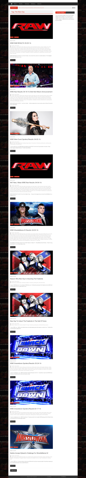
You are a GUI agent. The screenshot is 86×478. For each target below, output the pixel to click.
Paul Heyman (31, 368)
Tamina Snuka (44, 98)
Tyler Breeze (27, 52)
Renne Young (39, 368)
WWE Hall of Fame (42, 282)
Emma (21, 143)
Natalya (16, 50)
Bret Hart (45, 95)
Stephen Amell (16, 238)
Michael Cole (23, 413)
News (15, 3)
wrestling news (43, 143)
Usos (34, 190)
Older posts (14, 470)
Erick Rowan (37, 187)
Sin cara (21, 51)
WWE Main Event (19, 144)
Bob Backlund (35, 46)
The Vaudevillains (18, 52)
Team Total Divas (41, 238)
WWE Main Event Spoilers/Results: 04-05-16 (25, 139)
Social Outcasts (35, 98)
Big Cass (29, 46)
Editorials (33, 3)
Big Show (34, 233)
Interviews (27, 3)
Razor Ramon (36, 188)
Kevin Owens (16, 97)
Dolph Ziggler (31, 96)
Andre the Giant (21, 95)
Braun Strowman (40, 95)
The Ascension (33, 143)
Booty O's (36, 186)
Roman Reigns (35, 50)
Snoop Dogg (36, 237)
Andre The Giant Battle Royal (19, 233)
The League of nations (15, 239)
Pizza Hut (21, 50)
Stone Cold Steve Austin (24, 238)
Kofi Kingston (19, 368)
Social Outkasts (41, 237)
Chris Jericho (49, 46)
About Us (39, 3)
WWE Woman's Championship (18, 240)
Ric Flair (31, 50)
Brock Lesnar (48, 233)
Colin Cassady (17, 96)
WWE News (16, 37)
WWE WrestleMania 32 (26, 240)
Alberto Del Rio (17, 95)
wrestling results (42, 52)
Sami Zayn (42, 50)
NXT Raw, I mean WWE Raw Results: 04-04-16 (26, 182)
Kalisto (11, 368)
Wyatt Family (32, 240)
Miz (32, 97)
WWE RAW (46, 52)
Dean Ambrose (22, 96)
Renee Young (28, 50)
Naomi (36, 97)
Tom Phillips (23, 52)
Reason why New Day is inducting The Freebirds (26, 279)
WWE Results (17, 85)
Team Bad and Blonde (34, 238)
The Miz (47, 51)
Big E (32, 46)
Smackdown (25, 51)
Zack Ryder (14, 53)
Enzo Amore (39, 96)
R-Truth (24, 50)
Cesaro (42, 46)
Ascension (21, 367)
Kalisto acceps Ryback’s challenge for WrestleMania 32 (29, 453)
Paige (18, 50)
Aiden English (13, 46)
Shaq (25, 237)
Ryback (50, 368)
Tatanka (29, 238)
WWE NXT (17, 191)
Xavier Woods (25, 191)
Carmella (49, 186)
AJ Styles (17, 46)
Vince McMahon (38, 190)
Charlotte (44, 46)
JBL (40, 187)
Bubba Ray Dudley (26, 412)
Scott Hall (22, 189)
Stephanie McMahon (30, 51)
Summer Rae (40, 98)
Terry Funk (45, 238)
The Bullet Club (36, 51)
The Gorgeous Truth (42, 51)
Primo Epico (32, 188)
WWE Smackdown (27, 370)
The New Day (21, 99)
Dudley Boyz (35, 96)
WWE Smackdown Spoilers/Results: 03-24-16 (25, 363)
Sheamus (30, 98)
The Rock (27, 239)
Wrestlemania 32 (36, 52)
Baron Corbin (21, 46)
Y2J (35, 240)
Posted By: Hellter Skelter (15, 45)
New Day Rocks (27, 188)
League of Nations (21, 97)
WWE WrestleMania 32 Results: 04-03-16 (24, 230)
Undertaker (34, 99)
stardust (29, 143)
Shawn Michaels (32, 189)
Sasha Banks (46, 50)
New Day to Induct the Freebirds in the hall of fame (28, 321)
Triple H (20, 190)
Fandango (43, 96)
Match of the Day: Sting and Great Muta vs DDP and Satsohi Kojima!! (31, 7)
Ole (41, 97)
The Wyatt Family (16, 190)
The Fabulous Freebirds (25, 282)
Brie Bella (44, 233)
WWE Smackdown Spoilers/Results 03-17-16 (25, 409)
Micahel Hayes (19, 282)
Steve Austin (40, 189)
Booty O (39, 46)
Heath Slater (47, 96)
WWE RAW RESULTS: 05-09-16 (20, 43)
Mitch (14, 50)
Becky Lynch (26, 46)
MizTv (34, 97)
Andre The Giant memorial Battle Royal (17, 456)
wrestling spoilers (13, 144)
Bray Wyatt (45, 186)
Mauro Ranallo (29, 97)
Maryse (11, 50)
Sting (19, 238)
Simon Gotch (18, 51)
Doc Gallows (26, 96)
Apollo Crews (27, 95)
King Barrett (48, 187)
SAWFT (50, 50)
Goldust (50, 367)
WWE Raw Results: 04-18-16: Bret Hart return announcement (31, 92)
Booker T (37, 233)
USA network (31, 52)
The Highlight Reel (16, 99)
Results (20, 3)
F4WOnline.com (13, 282)
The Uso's (13, 52)
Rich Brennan (49, 97)
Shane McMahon (12, 51)
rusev (39, 50)
